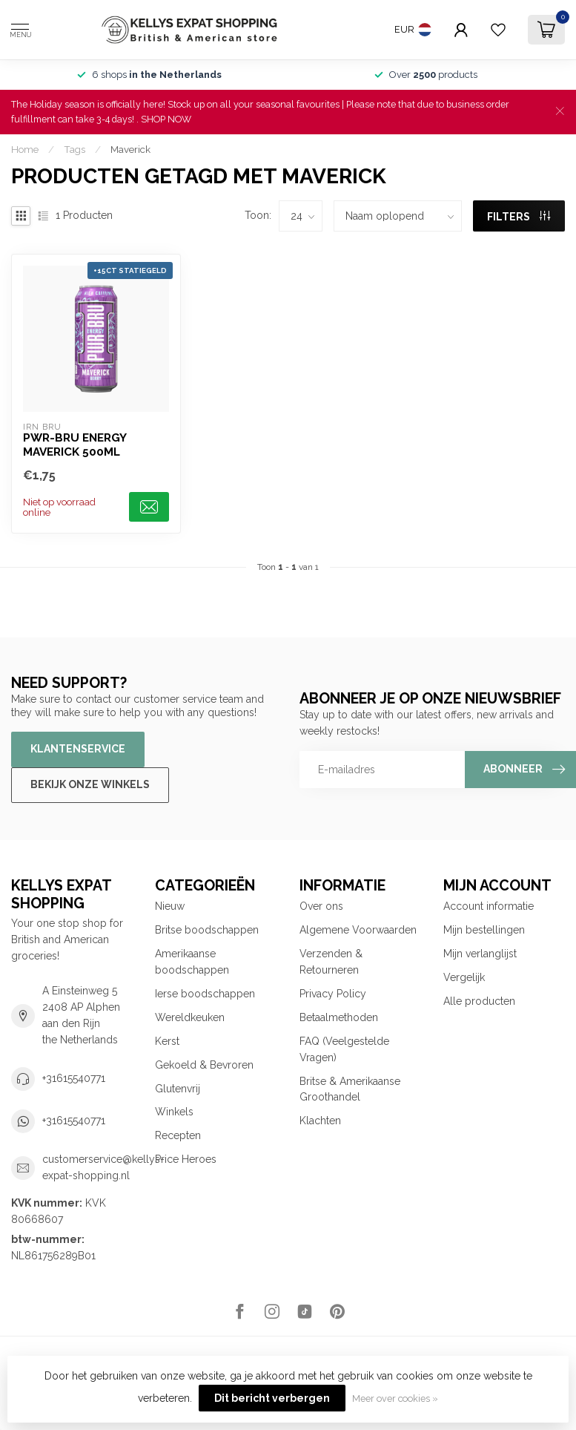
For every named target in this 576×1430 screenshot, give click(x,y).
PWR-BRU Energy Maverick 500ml (74, 444)
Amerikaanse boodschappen (192, 962)
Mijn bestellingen (484, 930)
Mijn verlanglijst (480, 954)
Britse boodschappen (207, 930)
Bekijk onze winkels (90, 784)
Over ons (321, 906)
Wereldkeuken (190, 1017)
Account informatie (488, 906)
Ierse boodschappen (205, 994)
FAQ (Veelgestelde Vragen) (344, 1049)
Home (25, 149)
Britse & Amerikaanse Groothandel (349, 1089)
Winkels (174, 1112)
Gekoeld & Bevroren (204, 1065)
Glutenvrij (177, 1089)
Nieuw (170, 906)
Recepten (178, 1135)
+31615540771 (73, 1078)
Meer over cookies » (395, 1398)
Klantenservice (77, 749)
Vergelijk (464, 977)
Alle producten (479, 1001)
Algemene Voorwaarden (358, 930)
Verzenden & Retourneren (331, 962)
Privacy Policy (332, 994)
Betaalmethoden (338, 1017)
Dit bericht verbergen (272, 1398)
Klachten (320, 1120)
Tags (74, 149)
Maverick (130, 149)
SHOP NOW (166, 119)
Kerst (167, 1041)
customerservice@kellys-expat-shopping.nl (103, 1167)
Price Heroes (185, 1159)
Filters (518, 217)
